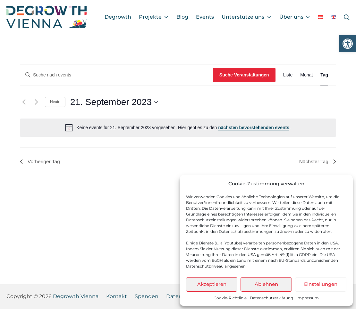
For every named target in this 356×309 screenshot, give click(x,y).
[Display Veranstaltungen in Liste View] (288, 75)
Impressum (307, 298)
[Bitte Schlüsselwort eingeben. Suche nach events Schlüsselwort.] (116, 75)
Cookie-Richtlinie (230, 298)
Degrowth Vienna (75, 296)
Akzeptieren (211, 284)
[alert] (178, 128)
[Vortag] (24, 102)
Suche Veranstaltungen (244, 74)
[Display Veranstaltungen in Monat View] (306, 75)
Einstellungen (320, 284)
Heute (55, 102)
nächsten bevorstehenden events (253, 127)
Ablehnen (266, 284)
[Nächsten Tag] (36, 102)
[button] (347, 43)
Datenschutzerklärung (271, 298)
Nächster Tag (317, 161)
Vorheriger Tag (40, 161)
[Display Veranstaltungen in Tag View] (324, 75)
